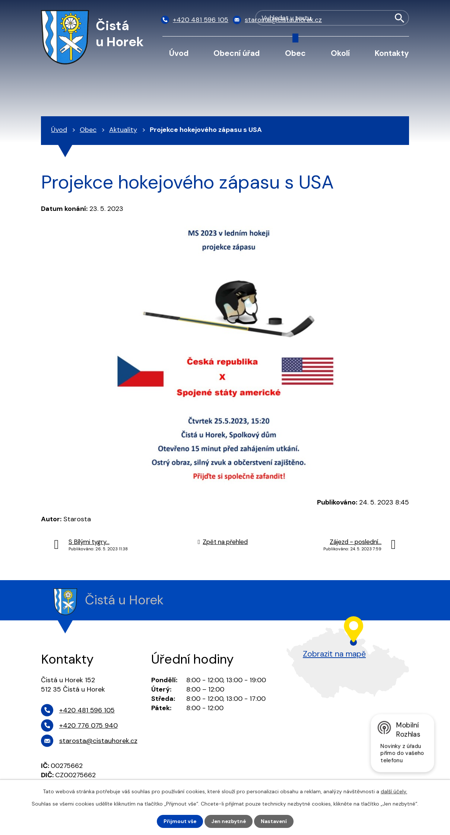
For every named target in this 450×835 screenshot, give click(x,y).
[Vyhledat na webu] (371, 20)
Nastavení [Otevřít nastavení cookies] (275, 821)
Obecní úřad (236, 53)
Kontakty (392, 53)
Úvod (178, 53)
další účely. (394, 791)
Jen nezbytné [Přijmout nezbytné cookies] (228, 821)
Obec (295, 53)
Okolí (340, 53)
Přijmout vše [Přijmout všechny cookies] (179, 821)
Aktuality (123, 129)
